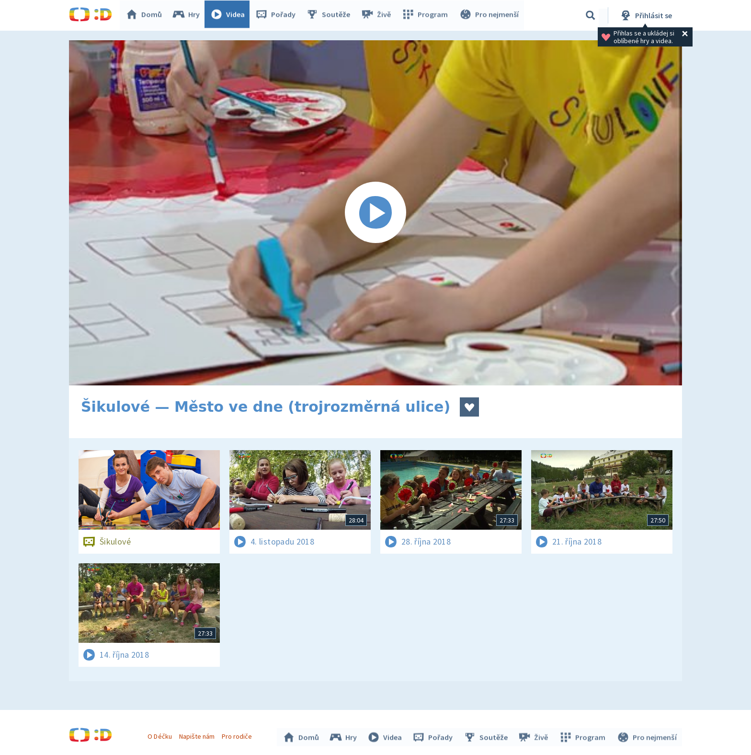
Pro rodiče (238, 735)
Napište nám (198, 735)
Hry (188, 15)
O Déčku (161, 735)
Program (426, 15)
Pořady (277, 15)
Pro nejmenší (489, 15)
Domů (146, 15)
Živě (378, 15)
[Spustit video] (375, 212)
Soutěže (330, 15)
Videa (230, 15)
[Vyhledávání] (590, 15)
